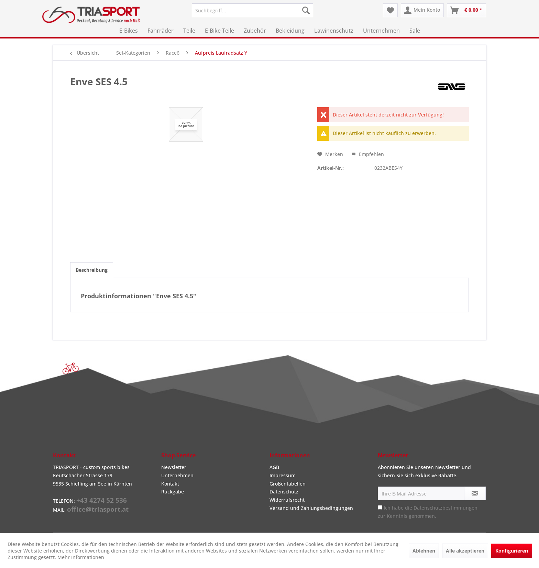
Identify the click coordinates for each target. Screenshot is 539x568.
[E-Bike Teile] (219, 30)
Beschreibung (92, 270)
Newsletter (173, 467)
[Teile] (189, 30)
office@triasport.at (98, 509)
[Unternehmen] (381, 30)
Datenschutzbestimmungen (445, 507)
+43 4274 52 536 (101, 500)
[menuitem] (252, 10)
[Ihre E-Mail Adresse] (421, 493)
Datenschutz (284, 491)
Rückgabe (172, 491)
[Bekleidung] (290, 30)
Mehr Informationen (80, 557)
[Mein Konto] (422, 10)
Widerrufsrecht (287, 500)
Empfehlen (368, 154)
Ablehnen (423, 550)
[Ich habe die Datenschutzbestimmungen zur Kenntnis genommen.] (380, 507)
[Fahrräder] (160, 30)
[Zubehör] (255, 30)
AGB (274, 467)
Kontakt (170, 483)
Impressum (283, 475)
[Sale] (415, 30)
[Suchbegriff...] (252, 10)
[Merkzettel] (390, 10)
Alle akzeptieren (465, 550)
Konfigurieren (511, 550)
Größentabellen (288, 483)
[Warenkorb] (466, 10)
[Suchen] (306, 10)
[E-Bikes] (128, 30)
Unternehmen (177, 475)
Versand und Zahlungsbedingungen (311, 508)
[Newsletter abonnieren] (475, 493)
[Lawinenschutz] (333, 30)
